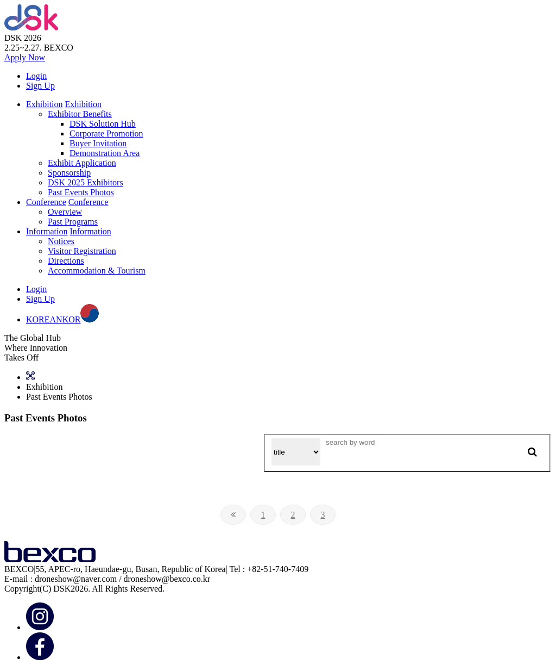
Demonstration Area (105, 153)
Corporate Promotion (106, 133)
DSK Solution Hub (103, 123)
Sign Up (40, 85)
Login (36, 75)
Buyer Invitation (98, 143)
